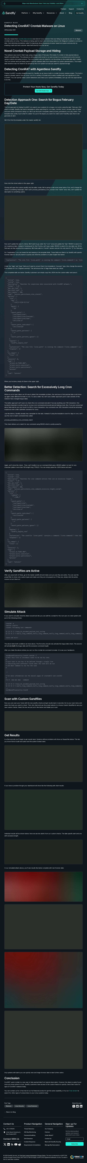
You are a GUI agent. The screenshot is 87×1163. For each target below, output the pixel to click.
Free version (73, 1091)
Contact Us (80, 9)
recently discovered (24, 39)
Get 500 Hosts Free (43, 91)
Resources (52, 13)
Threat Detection (29, 1128)
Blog (70, 13)
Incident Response (29, 1141)
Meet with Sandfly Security (53, 1141)
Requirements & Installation (32, 1145)
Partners (63, 9)
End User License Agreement (28, 1155)
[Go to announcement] (82, 3)
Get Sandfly (80, 13)
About (63, 13)
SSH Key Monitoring (30, 1132)
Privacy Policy (42, 1155)
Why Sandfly (38, 13)
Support (71, 9)
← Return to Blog (10, 1112)
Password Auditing (29, 1135)
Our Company (49, 1128)
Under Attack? (49, 1135)
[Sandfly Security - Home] (9, 13)
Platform (26, 13)
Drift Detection (28, 1138)
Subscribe (74, 1144)
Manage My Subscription (52, 1145)
